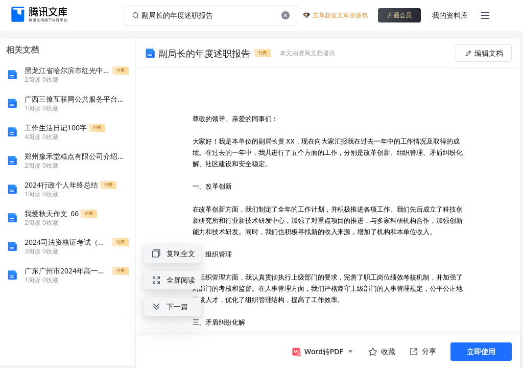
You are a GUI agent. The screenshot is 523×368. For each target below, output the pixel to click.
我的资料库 (450, 15)
